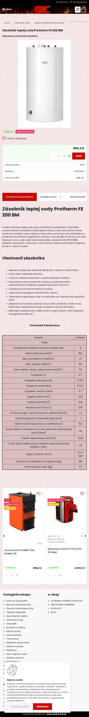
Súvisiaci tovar (51, 197)
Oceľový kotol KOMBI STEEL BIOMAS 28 (19, 552)
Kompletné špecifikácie (19, 197)
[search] (77, 9)
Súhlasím (42, 706)
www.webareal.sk (56, 714)
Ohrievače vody (22, 22)
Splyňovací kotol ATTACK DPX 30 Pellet (65, 550)
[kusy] (58, 156)
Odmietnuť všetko (19, 706)
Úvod (6, 22)
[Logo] (44, 9)
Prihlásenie (63, 2)
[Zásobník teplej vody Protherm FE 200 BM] (44, 84)
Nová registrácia (80, 2)
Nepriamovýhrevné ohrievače (49, 22)
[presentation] (4, 536)
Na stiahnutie (77, 197)
